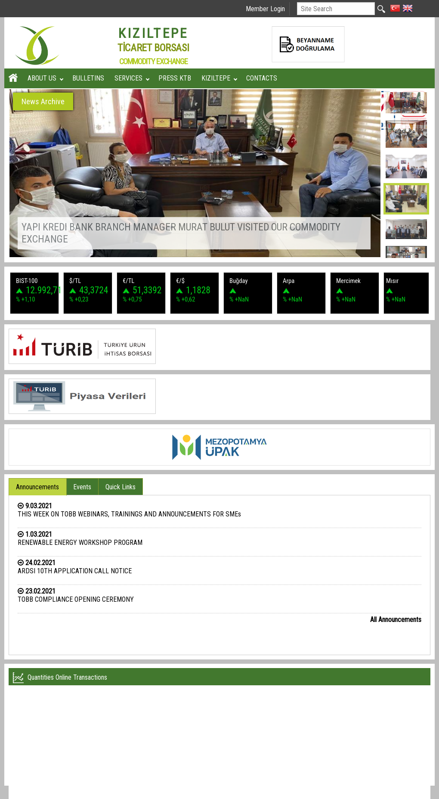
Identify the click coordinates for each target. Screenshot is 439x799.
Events (82, 487)
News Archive (43, 101)
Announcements (37, 487)
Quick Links (120, 487)
